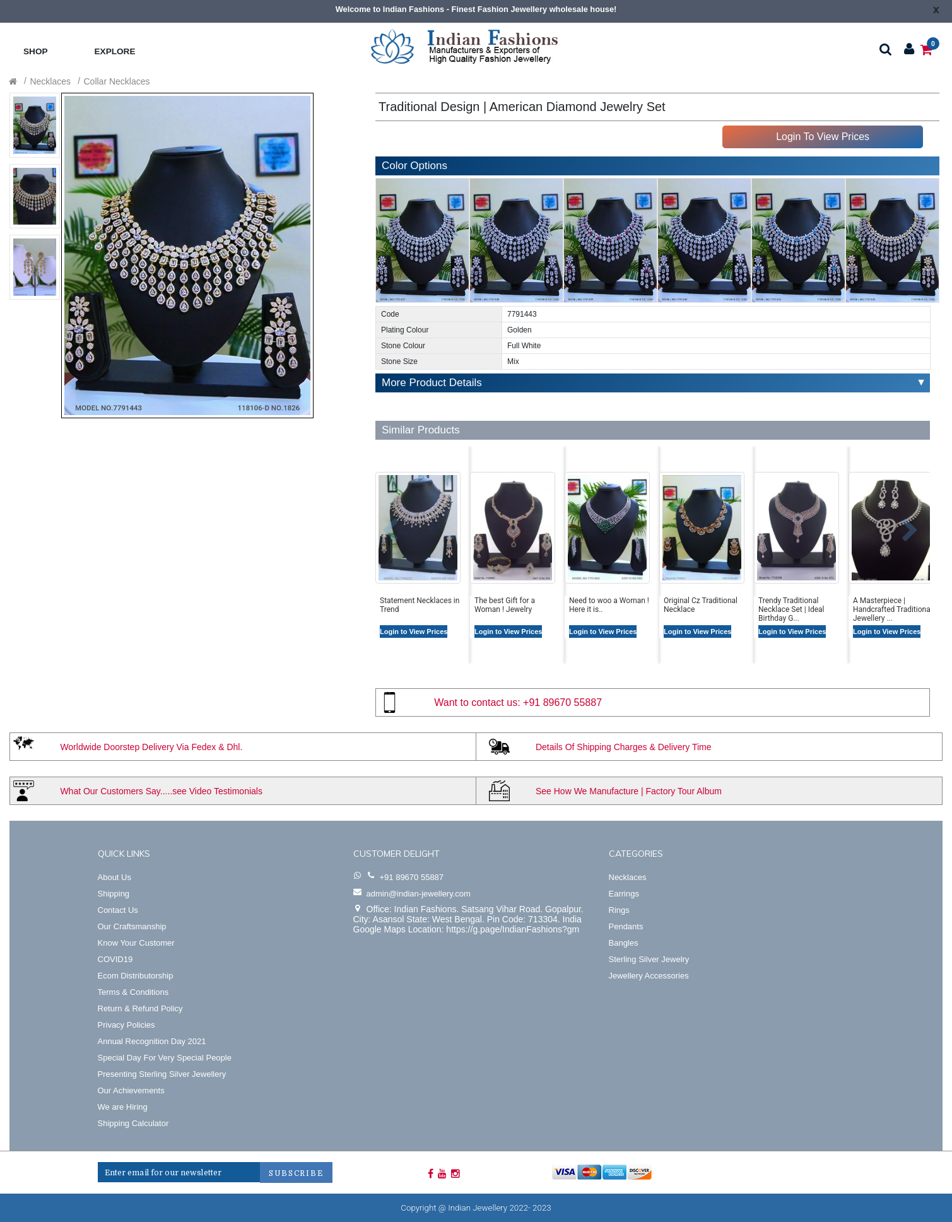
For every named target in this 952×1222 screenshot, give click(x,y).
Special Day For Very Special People (165, 1057)
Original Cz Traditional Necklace (701, 605)
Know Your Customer (136, 943)
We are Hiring (123, 1107)
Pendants (626, 926)
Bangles (623, 943)
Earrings (624, 893)
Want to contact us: (477, 702)
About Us (114, 877)
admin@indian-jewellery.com (419, 893)
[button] (381, 524)
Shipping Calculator (133, 1123)
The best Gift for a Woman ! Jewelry (504, 605)
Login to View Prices (413, 631)
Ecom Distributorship (135, 975)
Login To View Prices (822, 136)
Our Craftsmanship (132, 926)
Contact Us (118, 910)
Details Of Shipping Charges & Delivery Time (624, 747)
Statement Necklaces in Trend (419, 605)
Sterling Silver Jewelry (649, 959)
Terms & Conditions (133, 992)
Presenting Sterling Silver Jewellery (162, 1074)
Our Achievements (131, 1090)
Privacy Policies (126, 1025)
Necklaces (50, 81)
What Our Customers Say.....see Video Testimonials (161, 791)
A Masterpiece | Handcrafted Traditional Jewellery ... (892, 605)
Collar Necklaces (117, 81)
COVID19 (115, 959)
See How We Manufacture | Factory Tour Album (629, 791)
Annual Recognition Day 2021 (152, 1041)
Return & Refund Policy (140, 1008)
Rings (619, 910)
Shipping (114, 893)
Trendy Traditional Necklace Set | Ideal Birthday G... (791, 605)
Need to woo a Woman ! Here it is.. (609, 605)
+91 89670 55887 (562, 702)
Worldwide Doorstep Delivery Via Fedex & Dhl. (151, 747)
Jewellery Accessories (649, 975)
